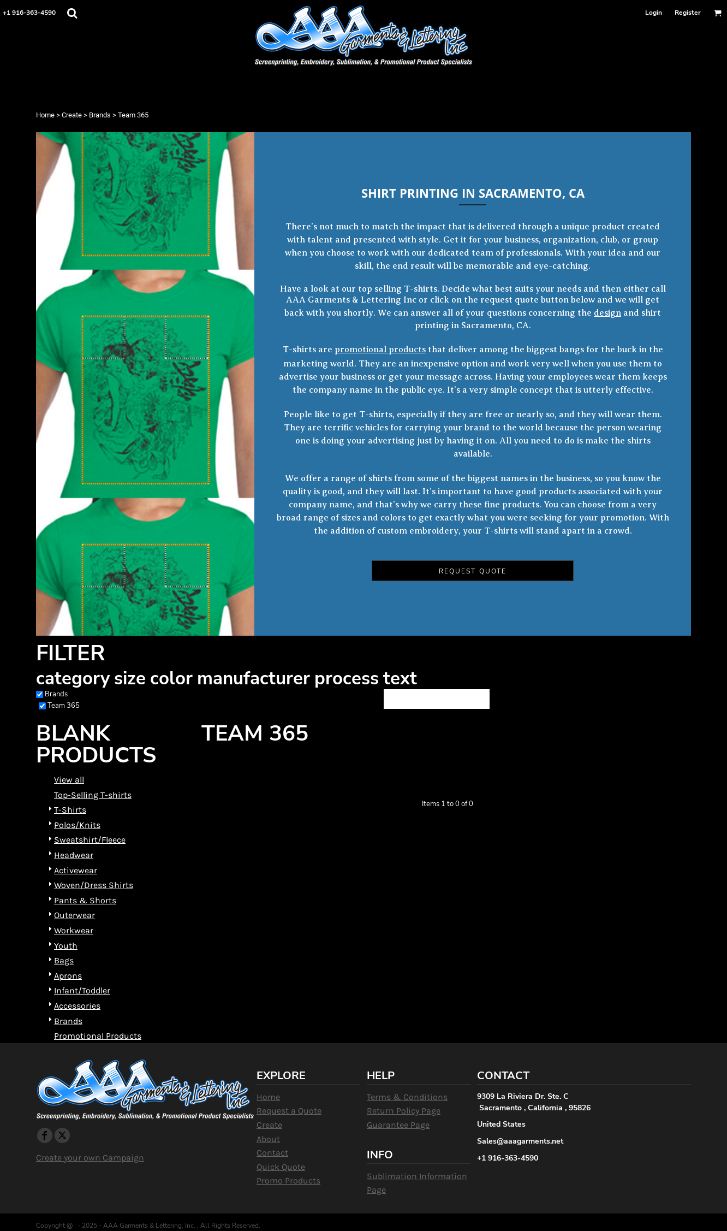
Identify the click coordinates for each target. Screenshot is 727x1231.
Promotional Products (97, 1036)
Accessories (77, 1006)
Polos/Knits (77, 825)
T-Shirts (70, 809)
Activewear (75, 870)
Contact (272, 1152)
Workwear (73, 930)
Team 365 (63, 706)
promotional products (380, 349)
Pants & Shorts (85, 900)
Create (72, 115)
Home (45, 115)
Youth (66, 945)
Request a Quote (289, 1110)
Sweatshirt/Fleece (90, 840)
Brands (100, 115)
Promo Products (288, 1180)
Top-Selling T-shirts (93, 795)
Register (688, 12)
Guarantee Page (398, 1125)
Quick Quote (281, 1167)
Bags (64, 960)
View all (69, 779)
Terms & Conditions (407, 1097)
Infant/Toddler (82, 990)
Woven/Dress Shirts (93, 885)
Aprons (68, 975)
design (607, 313)
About (268, 1139)
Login (653, 12)
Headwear (73, 855)
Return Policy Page (403, 1110)
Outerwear (74, 915)
